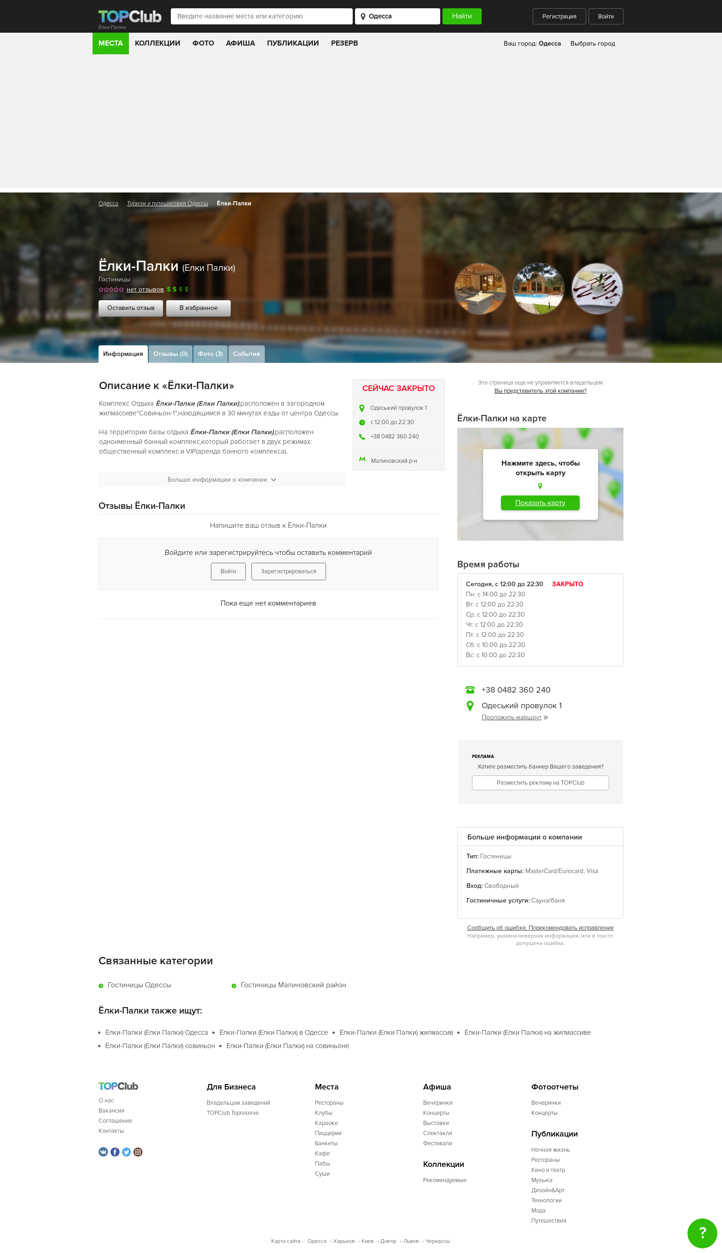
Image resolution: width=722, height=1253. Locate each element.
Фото (203, 43)
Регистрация (559, 16)
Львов (411, 1241)
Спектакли (437, 1133)
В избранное (199, 308)
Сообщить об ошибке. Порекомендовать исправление (540, 928)
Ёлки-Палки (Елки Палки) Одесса (156, 1032)
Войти (606, 16)
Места (111, 43)
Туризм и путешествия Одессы (167, 203)
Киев (367, 1241)
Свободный (501, 886)
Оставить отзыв (131, 308)
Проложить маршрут (515, 717)
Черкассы (437, 1241)
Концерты (436, 1113)
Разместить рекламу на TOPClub (540, 783)
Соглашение (115, 1121)
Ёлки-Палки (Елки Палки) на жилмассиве (528, 1032)
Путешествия (548, 1220)
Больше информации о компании (222, 480)
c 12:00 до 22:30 (392, 422)
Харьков (344, 1241)
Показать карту (540, 502)
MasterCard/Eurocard (554, 871)
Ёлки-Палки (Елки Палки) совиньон (160, 1046)
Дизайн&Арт (548, 1190)
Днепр (388, 1241)
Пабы (322, 1163)
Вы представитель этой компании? (541, 391)
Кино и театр (548, 1170)
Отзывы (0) (170, 354)
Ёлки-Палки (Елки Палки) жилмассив (396, 1032)
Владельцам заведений (238, 1103)
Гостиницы (114, 279)
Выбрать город (593, 43)
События (246, 354)
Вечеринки (438, 1103)
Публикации (293, 43)
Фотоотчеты (555, 1087)
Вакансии (111, 1110)
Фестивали (437, 1143)
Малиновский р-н (394, 461)
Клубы (323, 1113)
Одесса (108, 203)
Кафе (322, 1153)
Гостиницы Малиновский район (293, 985)
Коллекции (157, 43)
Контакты (111, 1131)
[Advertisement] (361, 123)
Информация (123, 354)
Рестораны (329, 1103)
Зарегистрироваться (288, 571)
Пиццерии (328, 1133)
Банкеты (326, 1143)
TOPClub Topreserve (233, 1113)
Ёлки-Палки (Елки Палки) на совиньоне (288, 1046)
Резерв (344, 43)
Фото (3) (210, 354)
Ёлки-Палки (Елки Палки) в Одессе (274, 1032)
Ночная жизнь (550, 1150)
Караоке (326, 1123)
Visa (592, 871)
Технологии (546, 1200)
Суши (322, 1173)
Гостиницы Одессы (139, 985)
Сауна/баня (548, 900)
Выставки (436, 1123)
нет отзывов (145, 289)
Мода (538, 1210)
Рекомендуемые (444, 1180)
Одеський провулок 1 (398, 408)
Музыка (542, 1180)
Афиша (240, 43)
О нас (106, 1100)
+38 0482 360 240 (395, 436)
